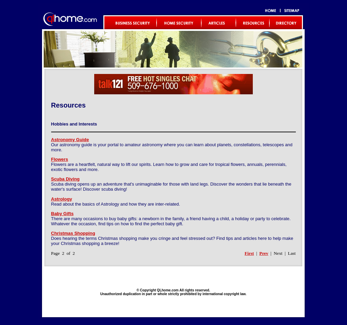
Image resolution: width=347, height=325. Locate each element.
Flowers (59, 159)
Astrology (61, 199)
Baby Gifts (62, 213)
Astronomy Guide (70, 139)
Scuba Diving (65, 178)
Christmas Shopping (73, 233)
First (249, 253)
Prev (263, 253)
